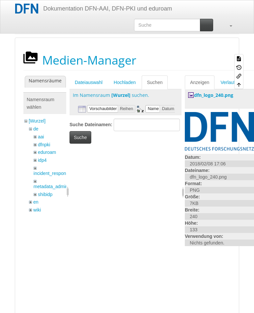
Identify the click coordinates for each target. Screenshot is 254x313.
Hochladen (125, 82)
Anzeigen (199, 82)
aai (41, 136)
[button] (227, 25)
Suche (80, 137)
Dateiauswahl (88, 82)
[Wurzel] (37, 121)
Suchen (154, 82)
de (36, 128)
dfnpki (44, 144)
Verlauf (227, 82)
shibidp (45, 194)
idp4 (42, 160)
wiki (37, 210)
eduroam (47, 152)
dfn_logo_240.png (213, 95)
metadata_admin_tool (56, 186)
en (36, 202)
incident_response (52, 173)
